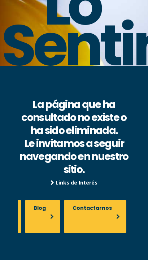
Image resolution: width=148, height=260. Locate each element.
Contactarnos (96, 211)
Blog (44, 211)
